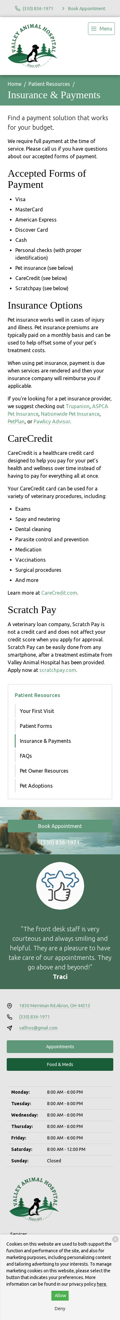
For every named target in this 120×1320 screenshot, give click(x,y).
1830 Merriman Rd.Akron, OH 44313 (54, 1005)
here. (102, 1284)
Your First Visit (37, 711)
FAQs (26, 756)
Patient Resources (49, 84)
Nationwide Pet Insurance (70, 414)
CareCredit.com (59, 593)
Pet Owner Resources (44, 771)
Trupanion (78, 406)
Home (14, 84)
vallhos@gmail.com (38, 1027)
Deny (60, 1308)
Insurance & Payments (45, 741)
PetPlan (16, 421)
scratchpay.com (57, 670)
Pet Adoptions (36, 786)
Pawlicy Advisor (52, 421)
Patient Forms (36, 726)
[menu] (101, 28)
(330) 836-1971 (60, 842)
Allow (60, 1295)
